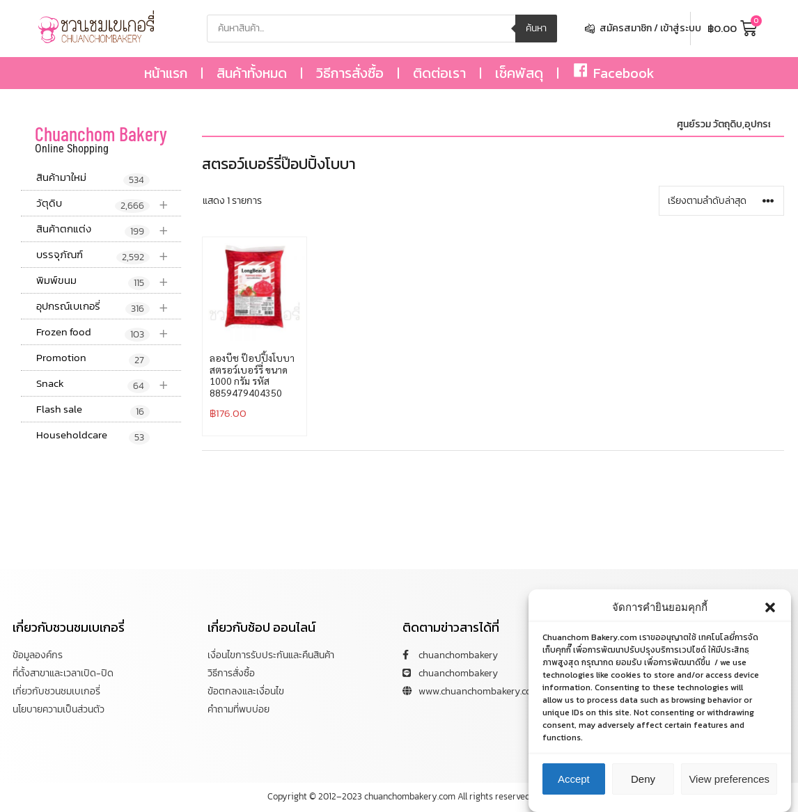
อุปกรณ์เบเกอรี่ (108, 306)
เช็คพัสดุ (519, 73)
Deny (643, 780)
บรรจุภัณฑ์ (108, 255)
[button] (770, 608)
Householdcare (93, 436)
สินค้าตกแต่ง (108, 229)
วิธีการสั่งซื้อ (350, 73)
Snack (108, 384)
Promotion (93, 358)
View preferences (729, 780)
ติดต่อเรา (439, 73)
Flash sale (93, 410)
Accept (574, 780)
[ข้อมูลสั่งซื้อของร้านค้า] (721, 201)
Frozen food (108, 332)
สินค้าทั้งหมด (252, 73)
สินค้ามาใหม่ (93, 178)
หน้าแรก (165, 73)
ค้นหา (536, 28)
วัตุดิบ (108, 203)
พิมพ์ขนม (108, 281)
